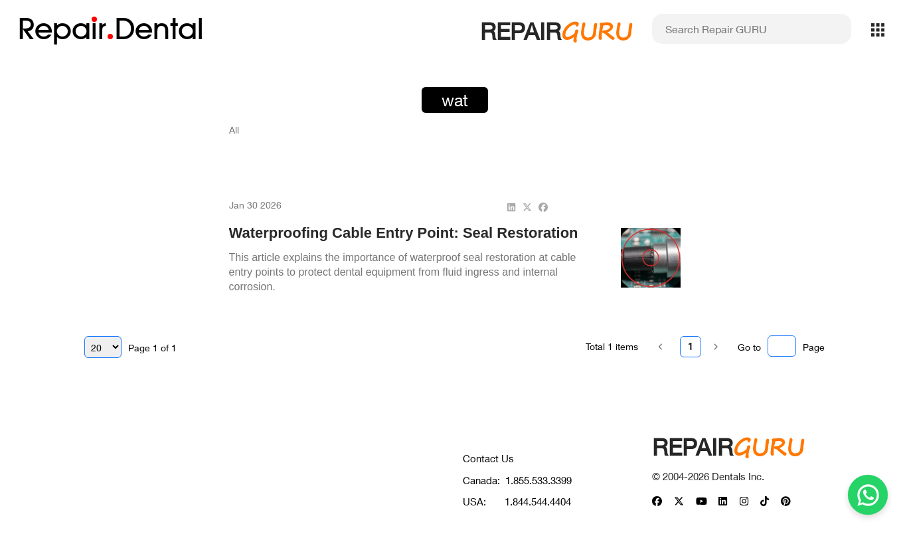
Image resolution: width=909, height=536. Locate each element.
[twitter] (527, 207)
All (234, 129)
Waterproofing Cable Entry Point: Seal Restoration (403, 232)
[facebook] (543, 207)
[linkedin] (511, 207)
